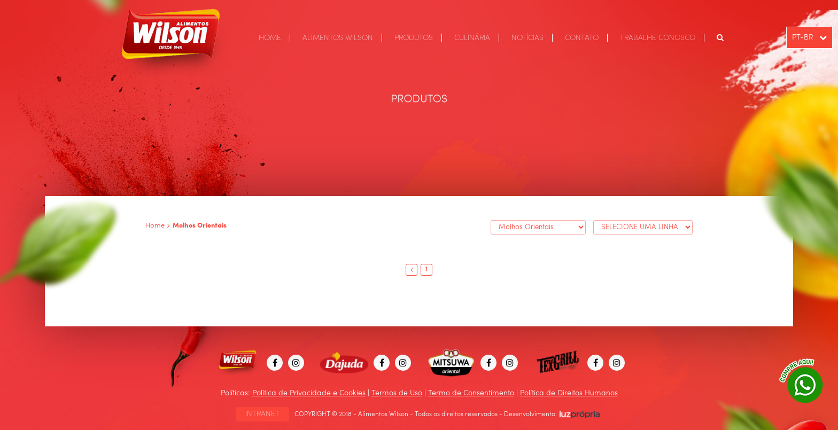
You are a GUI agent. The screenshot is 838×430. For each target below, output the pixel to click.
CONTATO (582, 38)
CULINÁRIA (472, 38)
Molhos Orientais (200, 225)
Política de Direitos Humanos (569, 393)
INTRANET (262, 414)
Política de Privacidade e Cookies (309, 393)
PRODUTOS (413, 38)
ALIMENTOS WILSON (337, 38)
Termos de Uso (396, 393)
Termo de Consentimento (471, 393)
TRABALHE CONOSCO (657, 38)
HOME (270, 38)
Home (155, 225)
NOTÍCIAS (527, 38)
